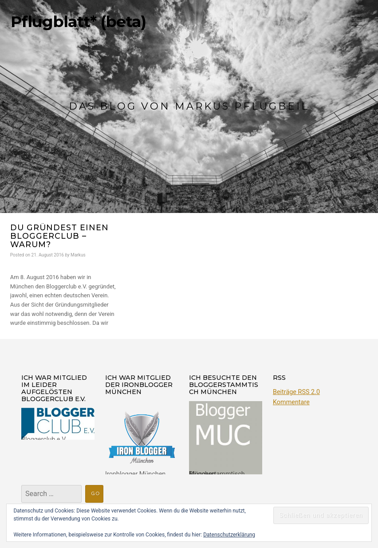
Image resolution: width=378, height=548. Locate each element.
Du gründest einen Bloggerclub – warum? (59, 236)
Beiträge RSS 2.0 (296, 392)
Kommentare (291, 402)
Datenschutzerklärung (229, 535)
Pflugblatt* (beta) (78, 21)
